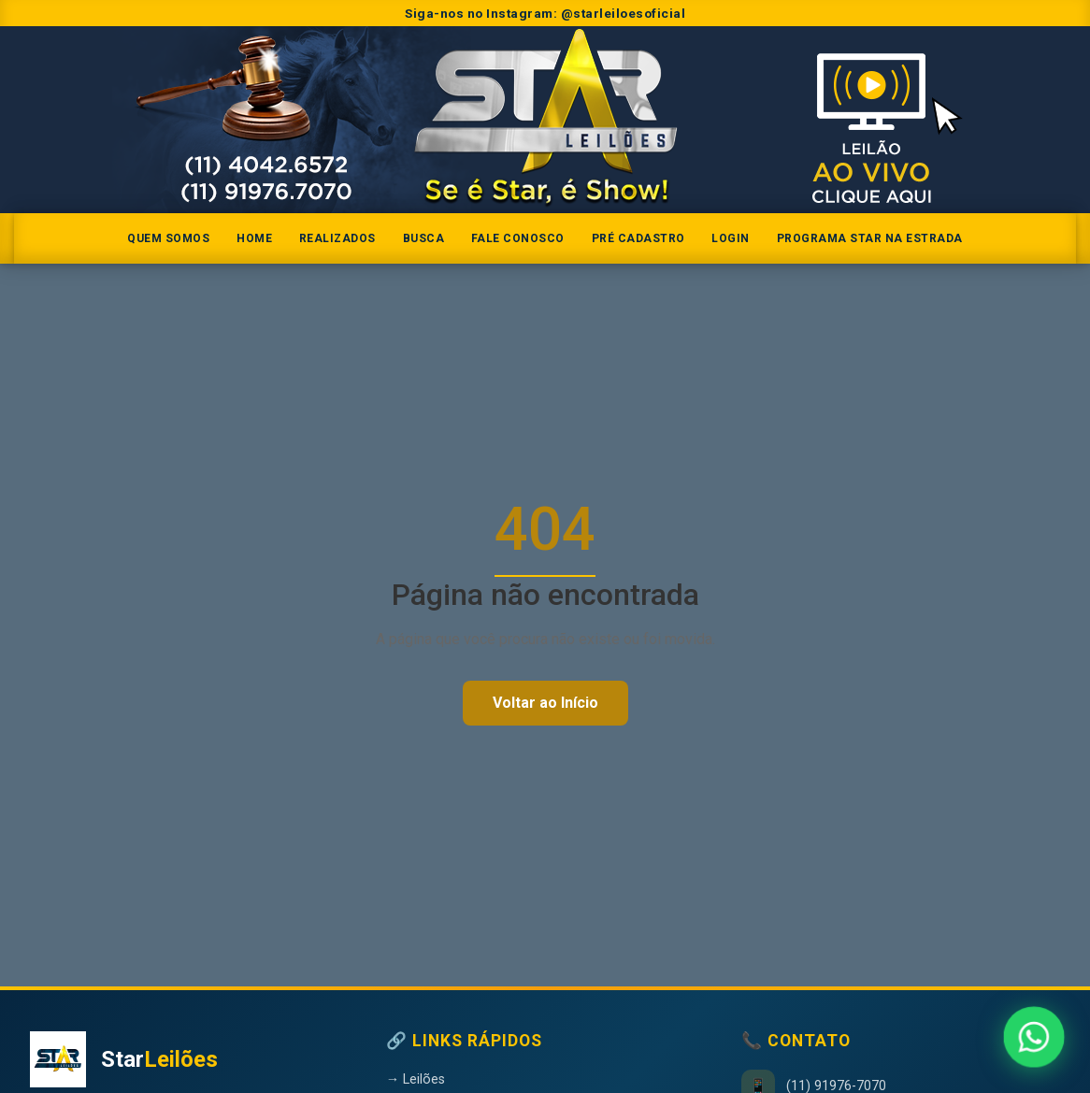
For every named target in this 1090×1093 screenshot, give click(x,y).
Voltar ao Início (545, 703)
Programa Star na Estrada (870, 238)
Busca (424, 238)
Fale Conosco (518, 238)
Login (730, 238)
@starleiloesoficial (623, 13)
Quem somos (168, 238)
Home (254, 238)
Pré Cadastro (638, 238)
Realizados (337, 238)
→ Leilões (415, 1079)
